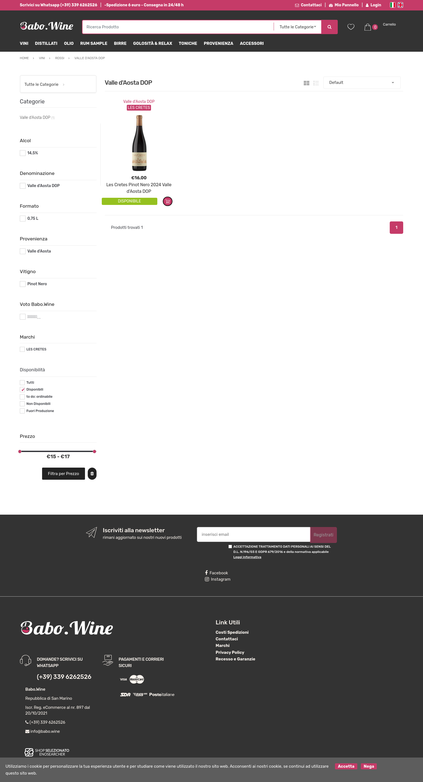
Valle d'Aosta (39, 251)
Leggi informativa (247, 557)
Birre (120, 43)
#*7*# (32, 316)
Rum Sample (93, 43)
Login (373, 5)
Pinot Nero (37, 284)
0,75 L (32, 218)
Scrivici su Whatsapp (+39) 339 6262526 (58, 5)
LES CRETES (36, 349)
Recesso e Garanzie (235, 659)
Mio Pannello (344, 5)
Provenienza (218, 43)
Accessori (252, 43)
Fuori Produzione (40, 411)
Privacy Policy (230, 652)
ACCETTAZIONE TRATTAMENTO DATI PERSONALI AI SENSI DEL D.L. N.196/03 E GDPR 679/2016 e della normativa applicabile (282, 552)
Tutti (30, 383)
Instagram (217, 579)
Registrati (323, 534)
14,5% (32, 153)
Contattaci (308, 5)
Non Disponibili (38, 404)
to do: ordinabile (39, 397)
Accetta (346, 766)
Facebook (216, 572)
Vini (24, 43)
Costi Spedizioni (232, 632)
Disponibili (34, 389)
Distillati (46, 43)
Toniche (188, 43)
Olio (69, 43)
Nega (369, 766)
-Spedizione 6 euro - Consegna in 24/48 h (144, 5)
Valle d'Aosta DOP (139, 101)
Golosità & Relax (152, 43)
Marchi (223, 645)
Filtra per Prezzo (63, 473)
